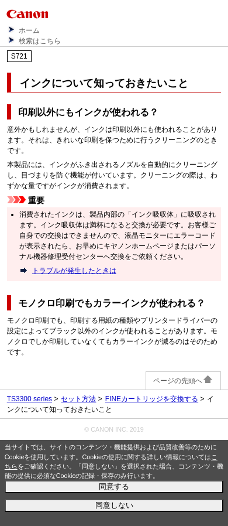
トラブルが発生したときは (74, 271)
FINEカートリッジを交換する (151, 399)
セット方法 (78, 399)
